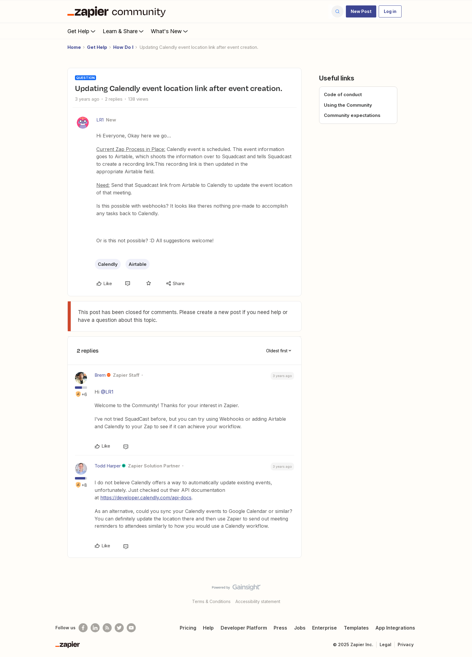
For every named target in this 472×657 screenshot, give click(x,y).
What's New (170, 31)
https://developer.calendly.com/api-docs (145, 498)
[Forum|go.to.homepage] (118, 11)
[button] (361, 11)
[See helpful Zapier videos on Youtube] (131, 627)
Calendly (108, 264)
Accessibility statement (257, 601)
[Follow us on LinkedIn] (95, 627)
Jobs (300, 628)
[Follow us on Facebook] (83, 627)
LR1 (100, 120)
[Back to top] (460, 592)
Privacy (406, 644)
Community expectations (352, 115)
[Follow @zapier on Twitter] (119, 627)
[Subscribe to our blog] (107, 627)
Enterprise (324, 628)
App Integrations (395, 628)
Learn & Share (124, 31)
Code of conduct (343, 94)
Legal (385, 644)
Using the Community (348, 105)
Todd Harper (108, 466)
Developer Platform (244, 628)
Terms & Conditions (211, 601)
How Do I (123, 47)
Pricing (188, 628)
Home (74, 47)
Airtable (138, 264)
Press (280, 628)
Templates (356, 628)
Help (208, 628)
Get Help (82, 31)
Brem (100, 375)
